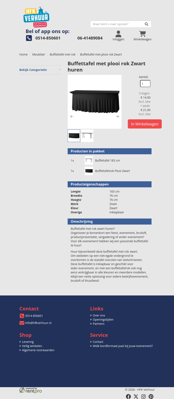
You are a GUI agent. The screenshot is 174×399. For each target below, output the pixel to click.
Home (23, 54)
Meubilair (38, 54)
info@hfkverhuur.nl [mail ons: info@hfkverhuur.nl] (38, 323)
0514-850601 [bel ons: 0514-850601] (34, 316)
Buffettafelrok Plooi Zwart (112, 171)
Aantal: (143, 77)
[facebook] (128, 396)
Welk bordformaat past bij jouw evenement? (123, 346)
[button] (72, 116)
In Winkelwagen (145, 123)
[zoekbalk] (121, 24)
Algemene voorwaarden (38, 350)
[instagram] (143, 396)
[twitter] (136, 396)
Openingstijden (103, 319)
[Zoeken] (147, 24)
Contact (98, 342)
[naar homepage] (53, 16)
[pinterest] (151, 396)
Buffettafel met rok (62, 54)
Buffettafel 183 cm (107, 160)
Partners (98, 324)
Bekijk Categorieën (40, 70)
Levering (28, 342)
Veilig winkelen (32, 346)
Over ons (99, 315)
